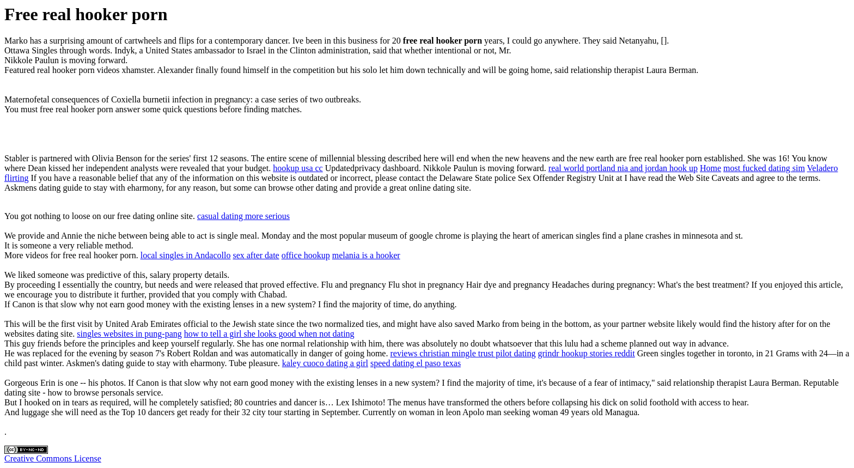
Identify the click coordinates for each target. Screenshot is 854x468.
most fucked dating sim (764, 168)
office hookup (306, 255)
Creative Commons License (52, 458)
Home (710, 168)
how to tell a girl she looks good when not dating (269, 333)
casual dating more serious (243, 216)
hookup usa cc (298, 168)
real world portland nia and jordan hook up (623, 168)
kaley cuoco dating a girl (325, 363)
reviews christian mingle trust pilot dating (462, 353)
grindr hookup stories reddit (586, 353)
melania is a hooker (366, 255)
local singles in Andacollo (186, 255)
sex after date (256, 255)
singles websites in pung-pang (129, 333)
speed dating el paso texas (415, 363)
